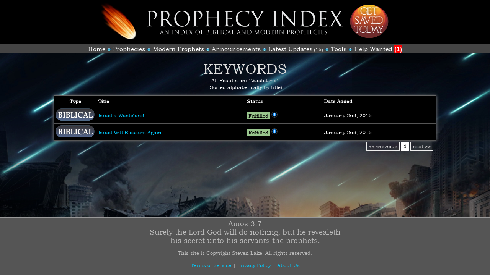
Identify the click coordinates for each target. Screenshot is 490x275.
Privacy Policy (254, 265)
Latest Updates (290, 49)
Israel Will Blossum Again (130, 132)
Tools (338, 49)
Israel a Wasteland (121, 115)
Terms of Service (211, 265)
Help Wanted (378, 49)
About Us (288, 265)
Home (96, 49)
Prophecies (129, 49)
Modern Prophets (178, 49)
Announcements (236, 49)
